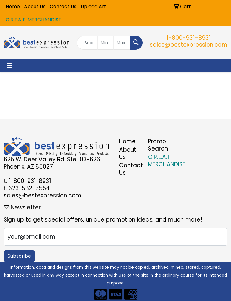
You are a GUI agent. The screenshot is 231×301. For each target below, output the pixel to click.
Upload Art (93, 6)
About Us (34, 6)
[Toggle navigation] (9, 65)
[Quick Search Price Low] (105, 43)
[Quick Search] (87, 43)
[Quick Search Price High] (121, 43)
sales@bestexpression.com (188, 45)
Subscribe (19, 256)
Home (13, 6)
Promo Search (158, 145)
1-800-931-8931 (188, 37)
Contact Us (63, 6)
